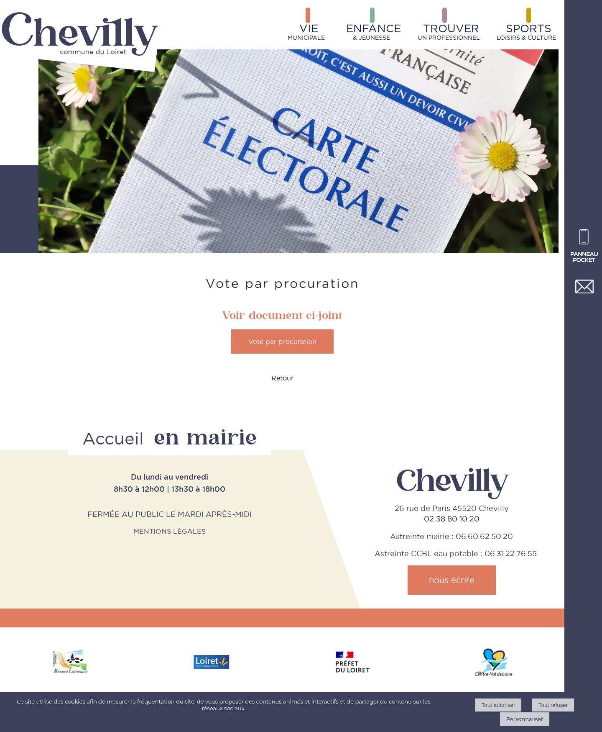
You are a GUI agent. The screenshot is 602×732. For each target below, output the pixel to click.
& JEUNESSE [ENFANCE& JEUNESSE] (373, 31)
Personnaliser (524, 719)
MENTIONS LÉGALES (169, 531)
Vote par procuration (282, 341)
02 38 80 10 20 (452, 519)
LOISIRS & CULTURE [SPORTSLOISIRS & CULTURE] (526, 31)
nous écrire (451, 580)
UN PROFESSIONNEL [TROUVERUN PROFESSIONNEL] (449, 31)
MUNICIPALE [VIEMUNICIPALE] (306, 31)
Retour (282, 378)
